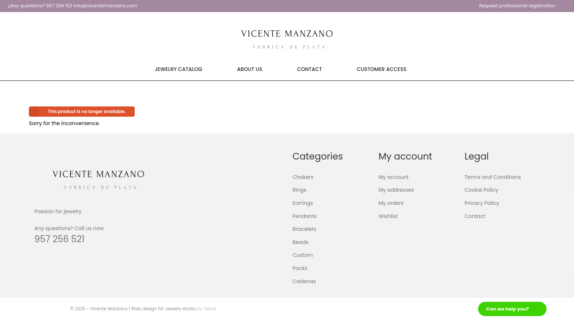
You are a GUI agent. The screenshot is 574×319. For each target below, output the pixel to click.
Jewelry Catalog (178, 69)
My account (394, 177)
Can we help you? (507, 308)
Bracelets (304, 229)
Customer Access (382, 69)
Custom (302, 255)
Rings (299, 190)
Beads (300, 242)
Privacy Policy (482, 203)
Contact (309, 69)
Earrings (302, 203)
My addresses (396, 190)
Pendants (304, 215)
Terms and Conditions (493, 177)
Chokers (302, 177)
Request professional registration (517, 6)
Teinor (210, 308)
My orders (391, 203)
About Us (249, 69)
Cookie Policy (481, 190)
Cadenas (304, 281)
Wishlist (388, 215)
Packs (300, 268)
